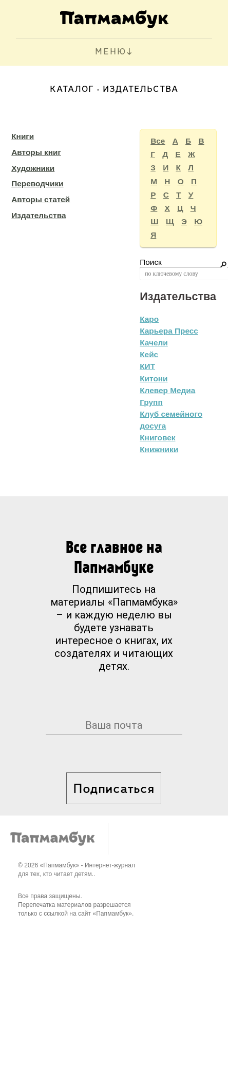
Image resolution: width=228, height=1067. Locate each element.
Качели (154, 342)
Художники (32, 168)
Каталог (72, 89)
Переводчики (37, 183)
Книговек (157, 437)
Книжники (159, 449)
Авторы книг (36, 152)
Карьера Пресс (169, 330)
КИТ (147, 366)
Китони (153, 378)
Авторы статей (40, 199)
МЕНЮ (110, 52)
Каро (149, 319)
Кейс (149, 354)
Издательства (38, 215)
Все (157, 141)
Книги (22, 136)
